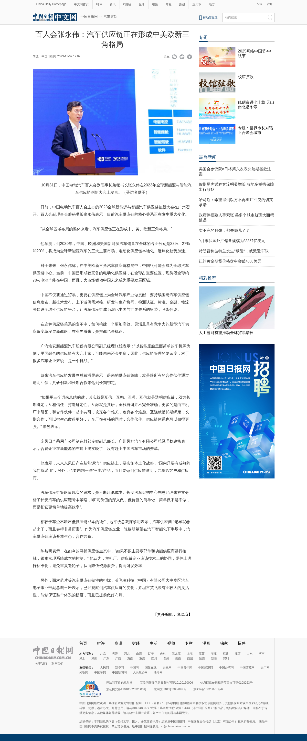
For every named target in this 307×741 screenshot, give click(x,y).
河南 (262, 653)
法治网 (158, 672)
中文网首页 (81, 4)
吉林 (163, 653)
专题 (203, 37)
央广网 (265, 667)
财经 (136, 643)
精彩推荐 (207, 278)
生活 (142, 4)
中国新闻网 (119, 672)
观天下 (196, 4)
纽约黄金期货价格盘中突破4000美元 (230, 261)
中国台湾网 (226, 667)
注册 (270, 4)
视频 (155, 4)
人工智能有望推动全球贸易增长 (226, 333)
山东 (250, 653)
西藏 (190, 658)
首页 (83, 643)
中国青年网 (185, 667)
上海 (190, 653)
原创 (182, 4)
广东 (106, 658)
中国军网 (100, 672)
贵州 (166, 658)
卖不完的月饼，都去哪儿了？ (224, 230)
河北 (127, 653)
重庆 (142, 658)
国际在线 (151, 667)
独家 (224, 643)
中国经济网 (205, 667)
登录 (260, 4)
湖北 (82, 658)
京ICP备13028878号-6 (208, 689)
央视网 (167, 667)
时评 (99, 4)
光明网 (83, 672)
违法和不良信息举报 (119, 682)
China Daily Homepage (51, 4)
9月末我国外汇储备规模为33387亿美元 (232, 241)
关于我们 (41, 663)
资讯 (113, 4)
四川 (154, 658)
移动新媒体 (210, 17)
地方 (212, 4)
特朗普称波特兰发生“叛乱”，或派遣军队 (234, 251)
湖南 (94, 658)
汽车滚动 (110, 17)
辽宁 (151, 653)
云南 (178, 658)
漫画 (206, 643)
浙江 (214, 653)
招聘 (241, 643)
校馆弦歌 (246, 77)
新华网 (119, 667)
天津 (115, 653)
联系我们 (57, 663)
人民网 (104, 667)
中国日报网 (89, 17)
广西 (118, 658)
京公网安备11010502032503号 (126, 689)
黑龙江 (176, 653)
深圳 (226, 658)
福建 (226, 653)
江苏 (202, 653)
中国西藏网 (247, 667)
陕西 (202, 658)
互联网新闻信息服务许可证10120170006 (166, 682)
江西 (238, 653)
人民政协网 (140, 672)
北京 (103, 653)
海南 (130, 658)
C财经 (127, 4)
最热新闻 (207, 157)
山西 (139, 653)
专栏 (168, 4)
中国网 (134, 667)
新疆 (214, 658)
